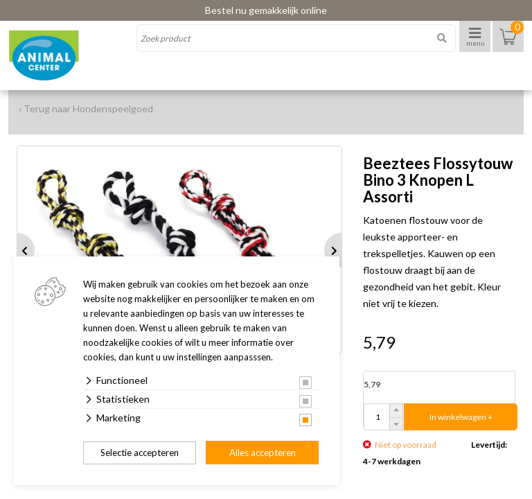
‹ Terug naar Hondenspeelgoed (86, 108)
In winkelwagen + (461, 417)
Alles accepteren (262, 452)
